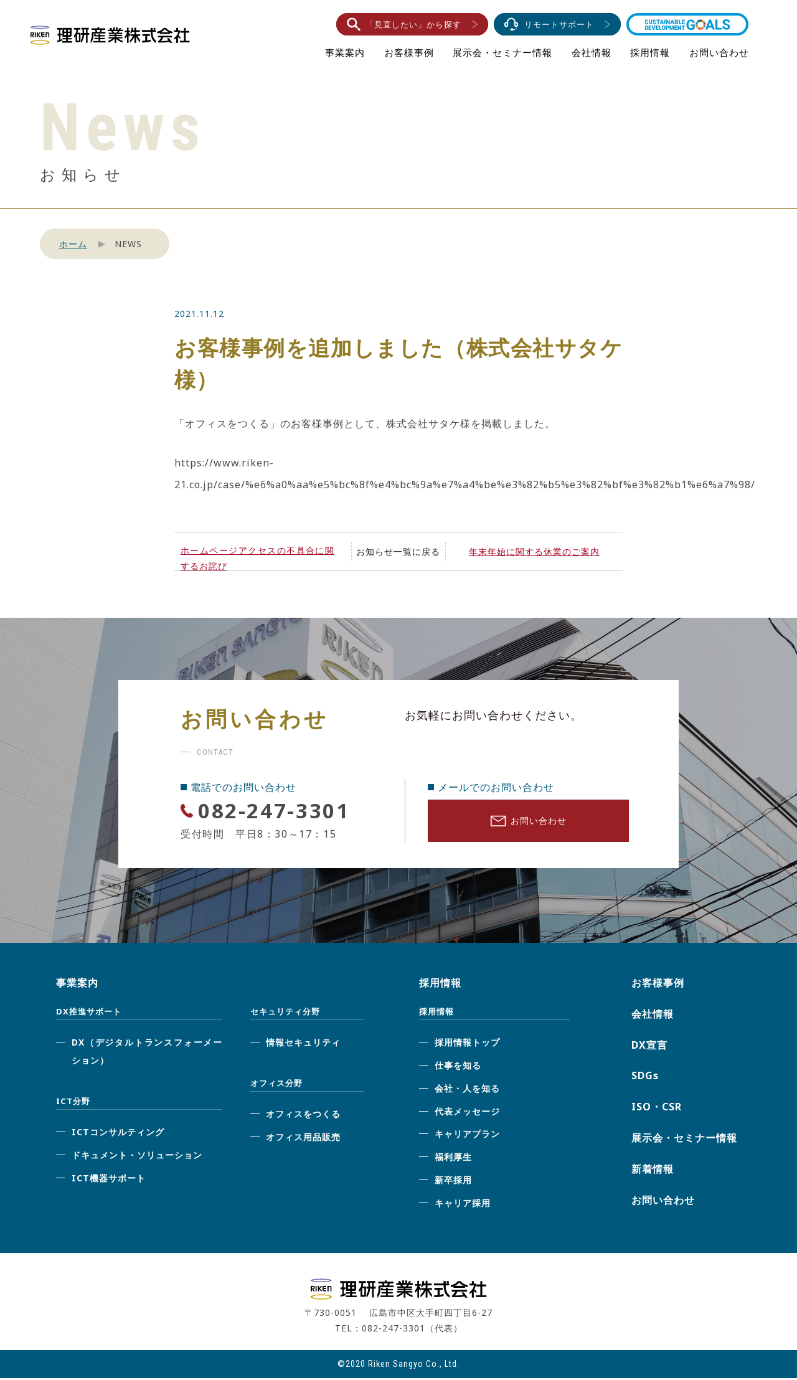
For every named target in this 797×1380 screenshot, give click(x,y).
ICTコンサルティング (118, 1134)
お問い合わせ (719, 52)
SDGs (645, 1078)
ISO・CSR (656, 1109)
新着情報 (652, 1171)
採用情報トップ (467, 1045)
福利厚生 (453, 1159)
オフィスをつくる (303, 1116)
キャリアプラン (467, 1136)
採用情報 (650, 52)
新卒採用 (453, 1182)
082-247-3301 (281, 810)
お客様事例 (409, 52)
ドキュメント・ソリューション (137, 1157)
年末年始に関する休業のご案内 (534, 551)
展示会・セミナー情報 (502, 52)
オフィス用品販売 (303, 1139)
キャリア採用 (463, 1205)
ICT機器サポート (109, 1180)
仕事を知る (458, 1068)
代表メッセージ (467, 1113)
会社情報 (591, 52)
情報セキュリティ (303, 1045)
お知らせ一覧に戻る (398, 551)
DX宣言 (649, 1047)
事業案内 (345, 52)
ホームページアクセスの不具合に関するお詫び (257, 558)
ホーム (73, 244)
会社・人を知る (467, 1090)
